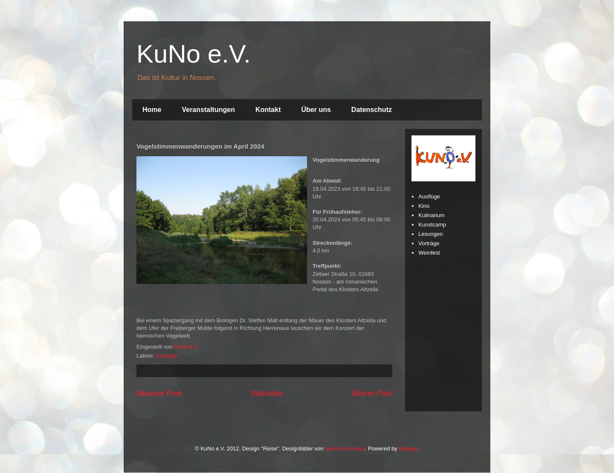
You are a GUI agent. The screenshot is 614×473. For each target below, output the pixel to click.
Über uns (316, 109)
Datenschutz (371, 109)
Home (151, 109)
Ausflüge (166, 356)
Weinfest (429, 252)
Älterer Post (372, 393)
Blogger (408, 448)
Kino (423, 206)
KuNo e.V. (193, 54)
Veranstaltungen (208, 109)
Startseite (267, 393)
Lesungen (430, 234)
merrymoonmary (345, 448)
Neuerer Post (159, 393)
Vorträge (428, 243)
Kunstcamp (432, 224)
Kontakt (268, 109)
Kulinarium (431, 215)
